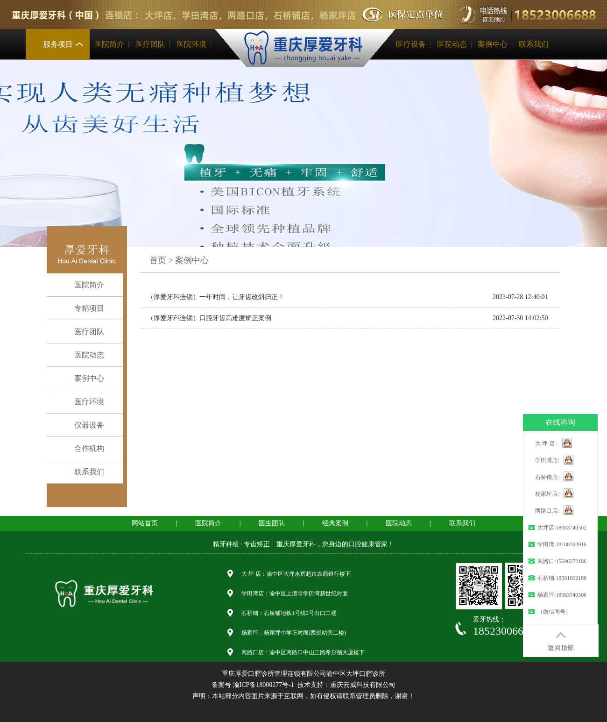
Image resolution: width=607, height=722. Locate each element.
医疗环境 (82, 402)
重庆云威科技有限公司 (362, 684)
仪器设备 (82, 425)
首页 (157, 260)
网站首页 (145, 523)
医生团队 (272, 523)
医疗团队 (150, 44)
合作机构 (82, 448)
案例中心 (493, 44)
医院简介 (109, 44)
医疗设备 (411, 44)
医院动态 (452, 44)
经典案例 (335, 523)
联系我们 (534, 44)
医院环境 (191, 44)
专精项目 (82, 308)
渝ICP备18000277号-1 (263, 684)
